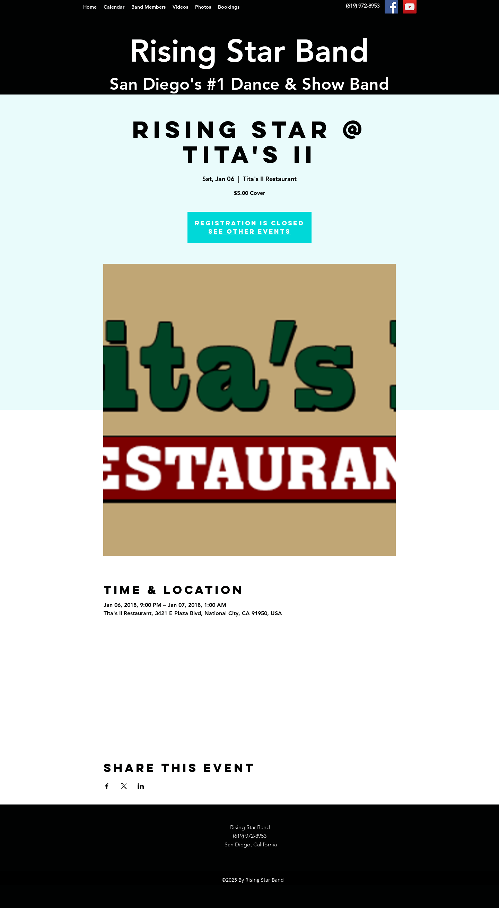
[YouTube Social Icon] (410, 7)
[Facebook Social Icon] (391, 7)
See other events (249, 231)
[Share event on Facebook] (107, 786)
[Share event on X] (124, 786)
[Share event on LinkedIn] (141, 786)
